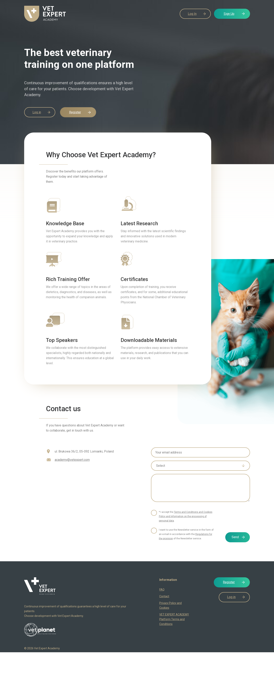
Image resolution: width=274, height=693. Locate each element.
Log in (36, 112)
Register (75, 112)
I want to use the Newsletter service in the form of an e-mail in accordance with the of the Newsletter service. (186, 534)
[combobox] (200, 466)
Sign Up (229, 14)
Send (235, 537)
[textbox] (198, 465)
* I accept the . (185, 516)
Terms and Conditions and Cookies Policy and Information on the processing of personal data (185, 516)
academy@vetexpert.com (72, 460)
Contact (164, 596)
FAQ (161, 589)
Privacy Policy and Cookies (170, 605)
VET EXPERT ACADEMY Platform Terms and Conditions (174, 619)
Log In (192, 14)
